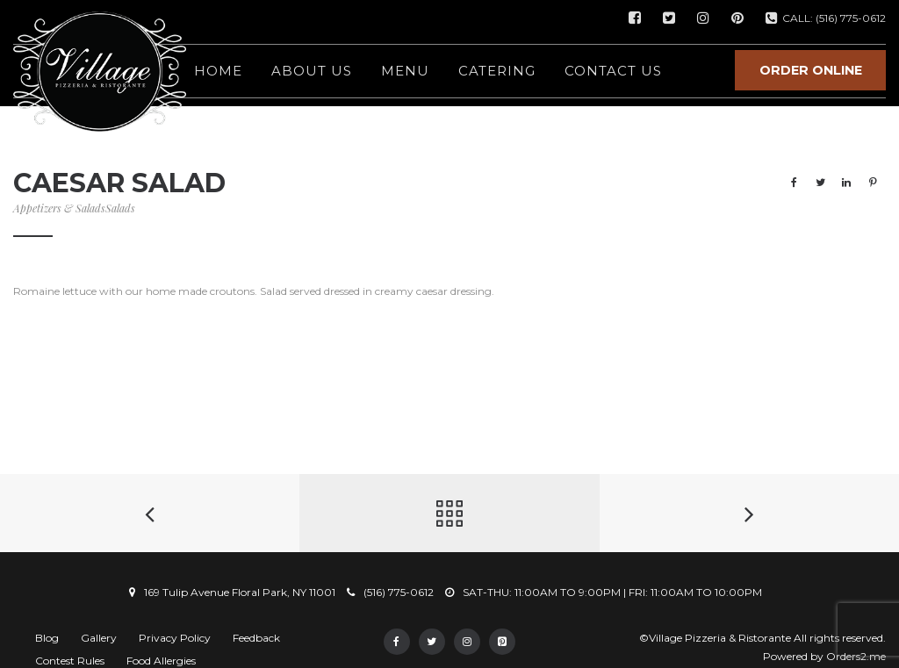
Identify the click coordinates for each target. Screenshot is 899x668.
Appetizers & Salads (59, 208)
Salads (120, 208)
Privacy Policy (175, 637)
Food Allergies (161, 660)
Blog (47, 637)
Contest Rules (69, 660)
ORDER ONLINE (810, 70)
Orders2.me (856, 656)
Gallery (99, 637)
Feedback (256, 637)
